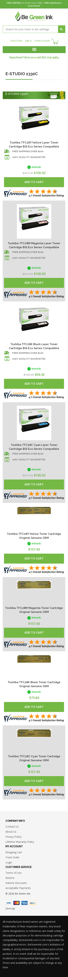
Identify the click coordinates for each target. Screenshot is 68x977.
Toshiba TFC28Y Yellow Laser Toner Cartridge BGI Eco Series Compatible (34, 144)
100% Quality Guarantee (28, 157)
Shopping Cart (13, 852)
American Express (24, 903)
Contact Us (11, 826)
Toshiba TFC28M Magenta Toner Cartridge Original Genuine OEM (34, 610)
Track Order (16, 40)
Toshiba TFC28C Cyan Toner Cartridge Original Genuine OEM (34, 758)
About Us (10, 831)
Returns (10, 878)
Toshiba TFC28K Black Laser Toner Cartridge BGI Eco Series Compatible (34, 346)
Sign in (28, 40)
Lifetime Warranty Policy (19, 841)
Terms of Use (13, 872)
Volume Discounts (16, 883)
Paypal (32, 903)
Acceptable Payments (18, 888)
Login (8, 862)
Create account (42, 40)
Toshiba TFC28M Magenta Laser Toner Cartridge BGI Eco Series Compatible (34, 245)
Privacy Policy (13, 836)
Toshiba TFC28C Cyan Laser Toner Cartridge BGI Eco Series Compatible (34, 447)
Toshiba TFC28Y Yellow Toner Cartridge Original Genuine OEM (34, 535)
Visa (8, 903)
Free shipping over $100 (27, 151)
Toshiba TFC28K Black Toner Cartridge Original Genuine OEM (34, 684)
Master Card (16, 903)
